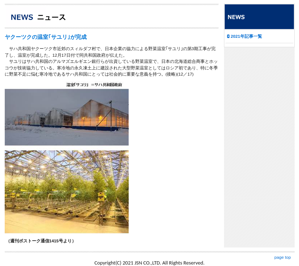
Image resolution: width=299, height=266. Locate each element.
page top (282, 257)
